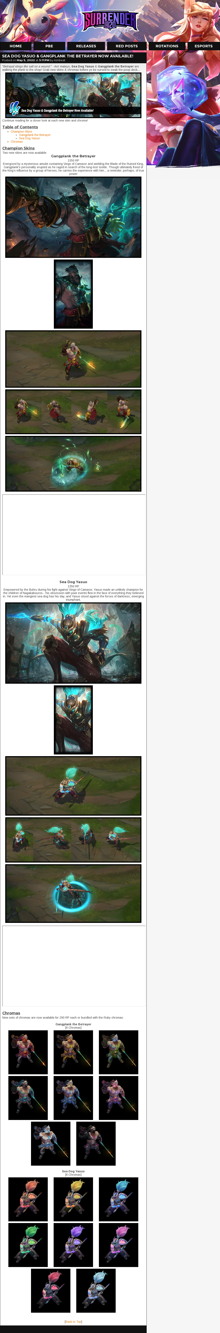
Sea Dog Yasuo (29, 138)
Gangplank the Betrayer (35, 135)
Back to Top (73, 1321)
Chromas (17, 141)
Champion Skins (21, 131)
